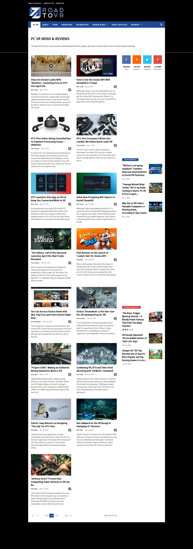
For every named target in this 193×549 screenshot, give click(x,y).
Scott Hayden (36, 322)
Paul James (35, 148)
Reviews (136, 25)
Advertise (60, 3)
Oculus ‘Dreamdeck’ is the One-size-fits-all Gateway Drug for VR (96, 313)
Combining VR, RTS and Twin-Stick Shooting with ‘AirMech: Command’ (95, 369)
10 (69, 204)
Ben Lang (34, 90)
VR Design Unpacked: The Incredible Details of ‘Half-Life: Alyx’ (134, 338)
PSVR (55, 24)
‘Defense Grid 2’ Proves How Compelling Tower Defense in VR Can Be (50, 482)
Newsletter (49, 3)
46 (69, 148)
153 (66, 516)
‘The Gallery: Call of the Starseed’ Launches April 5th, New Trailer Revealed (49, 256)
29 (115, 204)
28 (115, 145)
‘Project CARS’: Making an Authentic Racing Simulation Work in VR (50, 369)
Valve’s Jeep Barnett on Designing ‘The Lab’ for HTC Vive (49, 425)
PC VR (35, 24)
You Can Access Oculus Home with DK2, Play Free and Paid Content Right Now (51, 314)
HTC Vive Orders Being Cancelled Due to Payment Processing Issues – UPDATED (51, 141)
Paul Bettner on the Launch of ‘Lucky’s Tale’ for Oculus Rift (92, 254)
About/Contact (35, 3)
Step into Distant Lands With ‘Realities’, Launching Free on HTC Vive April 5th (49, 83)
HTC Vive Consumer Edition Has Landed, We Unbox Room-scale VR (94, 140)
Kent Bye (80, 260)
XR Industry (82, 24)
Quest (45, 24)
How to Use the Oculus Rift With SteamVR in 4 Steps (93, 81)
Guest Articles (119, 24)
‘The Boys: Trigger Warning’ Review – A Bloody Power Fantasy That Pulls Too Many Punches (133, 319)
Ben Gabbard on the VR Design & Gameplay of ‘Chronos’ (94, 425)
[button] (161, 25)
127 (56, 516)
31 (69, 374)
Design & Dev (100, 25)
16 (69, 90)
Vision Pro (66, 24)
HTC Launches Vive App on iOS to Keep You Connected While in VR (48, 199)
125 (46, 516)
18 (115, 86)
